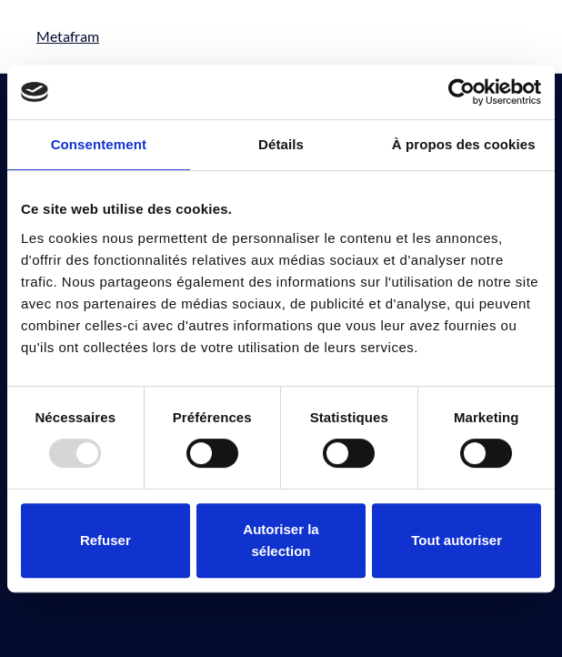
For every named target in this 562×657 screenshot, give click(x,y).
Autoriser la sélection (280, 540)
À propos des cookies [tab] (464, 144)
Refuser (105, 540)
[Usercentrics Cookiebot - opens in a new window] (461, 92)
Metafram (67, 36)
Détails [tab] (281, 144)
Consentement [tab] (98, 144)
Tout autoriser (456, 540)
